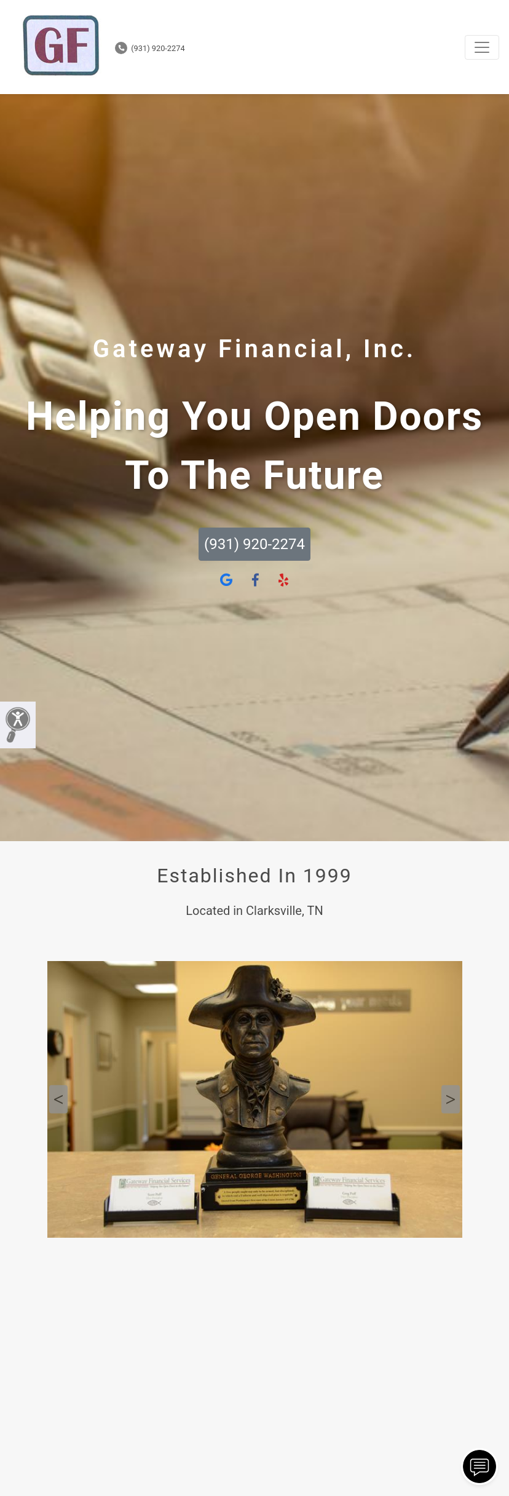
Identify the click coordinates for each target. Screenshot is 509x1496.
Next (450, 1099)
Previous (58, 1099)
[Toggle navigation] (482, 47)
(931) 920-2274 (150, 48)
